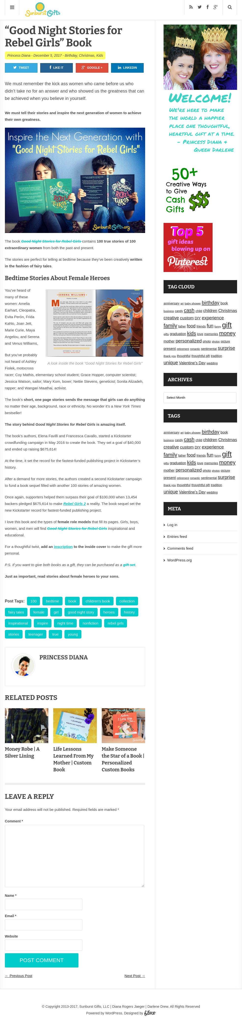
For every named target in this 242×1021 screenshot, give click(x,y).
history (129, 612)
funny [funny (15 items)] (218, 326)
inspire (42, 623)
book (72, 601)
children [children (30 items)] (210, 310)
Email (10, 916)
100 (33, 601)
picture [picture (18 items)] (225, 341)
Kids (99, 55)
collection (127, 601)
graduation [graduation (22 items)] (178, 334)
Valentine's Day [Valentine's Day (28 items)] (192, 363)
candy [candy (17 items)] (179, 311)
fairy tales (16, 612)
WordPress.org (179, 560)
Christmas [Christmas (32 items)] (227, 310)
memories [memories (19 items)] (211, 334)
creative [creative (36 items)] (171, 317)
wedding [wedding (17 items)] (212, 363)
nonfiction (90, 623)
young (73, 634)
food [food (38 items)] (191, 325)
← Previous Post (18, 976)
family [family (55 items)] (170, 325)
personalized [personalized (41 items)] (189, 340)
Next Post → (135, 976)
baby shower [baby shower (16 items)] (193, 303)
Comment (14, 821)
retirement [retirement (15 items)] (183, 348)
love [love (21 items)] (200, 334)
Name (10, 896)
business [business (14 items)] (169, 311)
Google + (92, 67)
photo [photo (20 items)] (207, 341)
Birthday (71, 55)
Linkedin (127, 67)
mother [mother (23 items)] (169, 341)
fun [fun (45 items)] (210, 325)
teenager (35, 634)
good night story (81, 612)
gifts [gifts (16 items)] (166, 334)
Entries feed (177, 536)
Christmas (86, 55)
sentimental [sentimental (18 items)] (209, 349)
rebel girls (116, 623)
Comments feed (180, 548)
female (38, 612)
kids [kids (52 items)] (191, 333)
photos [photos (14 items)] (216, 341)
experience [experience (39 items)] (213, 317)
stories (13, 634)
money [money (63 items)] (227, 333)
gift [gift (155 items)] (227, 325)
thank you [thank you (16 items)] (170, 355)
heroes (109, 612)
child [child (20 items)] (198, 311)
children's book (98, 601)
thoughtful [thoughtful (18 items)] (184, 356)
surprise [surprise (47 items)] (226, 348)
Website (11, 936)
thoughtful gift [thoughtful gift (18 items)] (200, 356)
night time (65, 623)
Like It (56, 67)
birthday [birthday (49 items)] (210, 302)
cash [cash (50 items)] (189, 310)
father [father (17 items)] (182, 326)
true (55, 634)
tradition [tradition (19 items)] (216, 356)
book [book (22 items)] (224, 303)
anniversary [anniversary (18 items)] (171, 303)
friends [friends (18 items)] (201, 326)
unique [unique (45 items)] (171, 362)
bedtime (52, 601)
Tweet (21, 67)
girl (56, 612)
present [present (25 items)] (170, 349)
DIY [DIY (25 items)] (198, 318)
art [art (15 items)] (182, 303)
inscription (63, 547)
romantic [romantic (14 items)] (195, 348)
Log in (172, 525)
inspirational (18, 623)
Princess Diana (18, 55)
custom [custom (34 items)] (187, 317)
